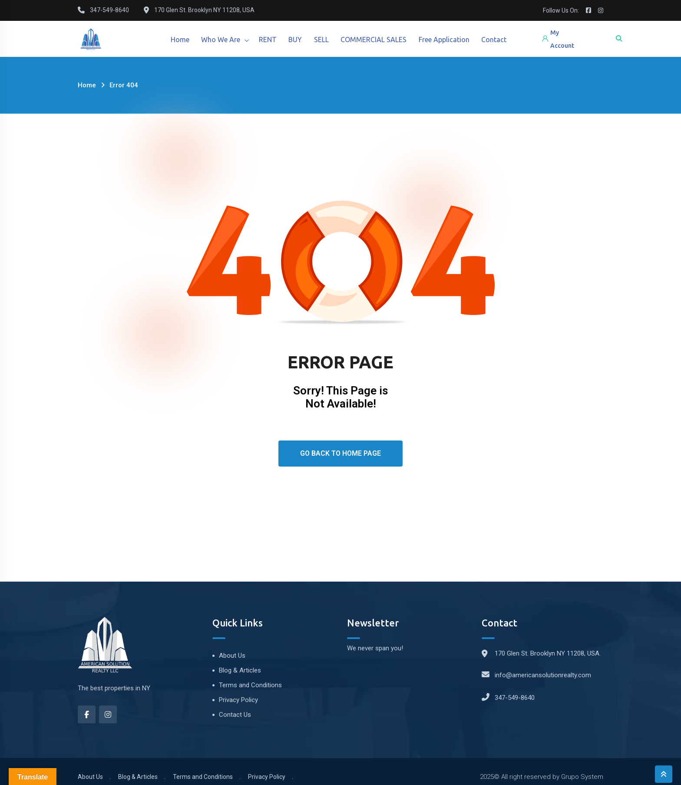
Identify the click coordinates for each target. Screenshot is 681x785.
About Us (232, 655)
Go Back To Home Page (340, 453)
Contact (502, 39)
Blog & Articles (240, 670)
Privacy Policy (238, 700)
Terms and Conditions (250, 685)
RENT (270, 39)
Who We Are (222, 39)
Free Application (451, 39)
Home (180, 39)
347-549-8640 (515, 698)
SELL (326, 39)
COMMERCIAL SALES (380, 39)
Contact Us (235, 715)
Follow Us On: (561, 10)
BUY (299, 39)
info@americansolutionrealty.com (543, 675)
